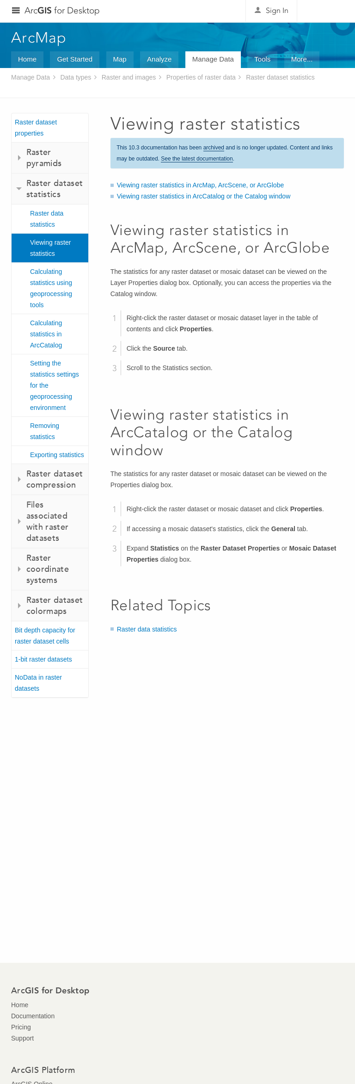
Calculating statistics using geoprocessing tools (51, 288)
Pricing (21, 1027)
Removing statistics (44, 431)
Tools (262, 59)
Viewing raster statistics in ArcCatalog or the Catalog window (204, 196)
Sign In (277, 10)
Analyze (159, 59)
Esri (324, 11)
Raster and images (129, 77)
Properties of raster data (201, 77)
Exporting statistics (57, 454)
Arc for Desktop (62, 10)
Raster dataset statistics (280, 77)
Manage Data (213, 59)
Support (22, 1038)
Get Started (74, 59)
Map (120, 59)
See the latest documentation (197, 158)
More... (302, 59)
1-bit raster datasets (43, 659)
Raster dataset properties (36, 127)
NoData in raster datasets (38, 683)
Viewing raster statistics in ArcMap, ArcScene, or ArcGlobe (200, 185)
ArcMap (39, 37)
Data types (75, 77)
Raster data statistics (46, 219)
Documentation (33, 1016)
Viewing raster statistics (50, 248)
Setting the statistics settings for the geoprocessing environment (54, 385)
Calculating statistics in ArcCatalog (46, 334)
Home (27, 59)
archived (213, 147)
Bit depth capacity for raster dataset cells (45, 635)
